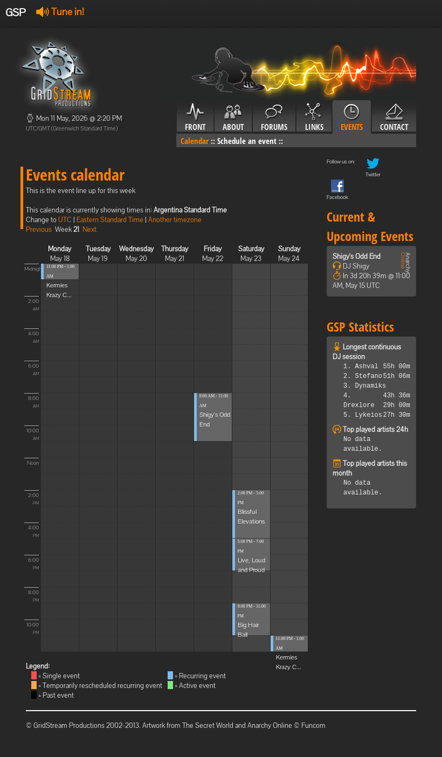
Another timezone (175, 219)
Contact (394, 117)
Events (352, 117)
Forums (274, 117)
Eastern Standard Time (110, 219)
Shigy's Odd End (357, 256)
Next (89, 229)
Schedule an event (247, 140)
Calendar (195, 140)
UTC (65, 219)
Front (195, 117)
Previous (39, 229)
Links (314, 117)
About (233, 117)
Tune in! (60, 11)
